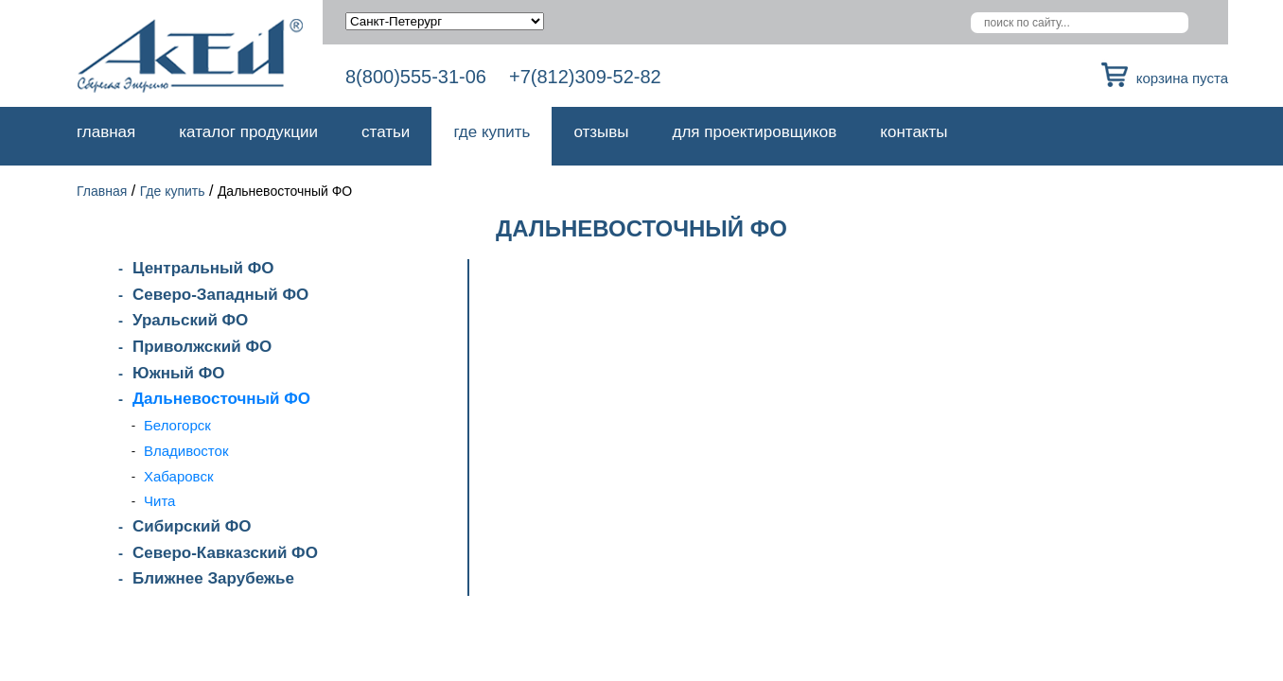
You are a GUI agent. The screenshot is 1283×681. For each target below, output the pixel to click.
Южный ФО (178, 373)
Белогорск (177, 425)
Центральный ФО (202, 268)
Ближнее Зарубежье (213, 578)
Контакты (913, 132)
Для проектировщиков (755, 132)
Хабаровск (178, 476)
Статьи (385, 132)
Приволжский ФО (202, 347)
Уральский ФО (190, 320)
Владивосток (186, 451)
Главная (106, 132)
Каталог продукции (248, 132)
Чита (159, 501)
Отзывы (600, 132)
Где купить (491, 132)
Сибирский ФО (191, 526)
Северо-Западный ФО (220, 295)
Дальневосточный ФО (221, 399)
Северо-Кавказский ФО (225, 553)
